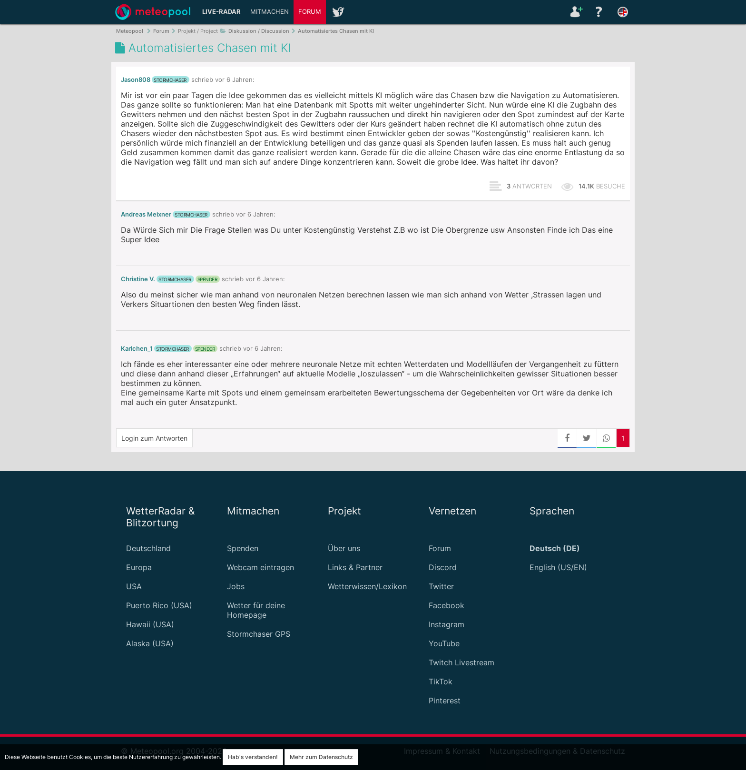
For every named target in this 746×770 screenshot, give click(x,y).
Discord (443, 567)
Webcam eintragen (260, 567)
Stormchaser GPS (258, 634)
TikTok (440, 681)
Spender (207, 279)
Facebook (446, 605)
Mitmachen (269, 11)
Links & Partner (355, 567)
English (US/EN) (558, 567)
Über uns (344, 548)
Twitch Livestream (461, 662)
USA (134, 586)
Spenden (242, 548)
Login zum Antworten (154, 438)
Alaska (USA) (150, 643)
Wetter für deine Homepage (256, 610)
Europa (139, 567)
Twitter (441, 586)
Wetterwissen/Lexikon (367, 586)
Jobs (236, 586)
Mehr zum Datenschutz (321, 756)
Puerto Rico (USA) (159, 605)
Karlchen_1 (137, 348)
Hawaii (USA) (150, 624)
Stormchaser (170, 80)
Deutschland (148, 548)
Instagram (446, 624)
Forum (309, 11)
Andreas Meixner (146, 214)
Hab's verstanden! (253, 756)
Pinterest (445, 700)
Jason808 (135, 79)
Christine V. (138, 279)
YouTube (444, 643)
